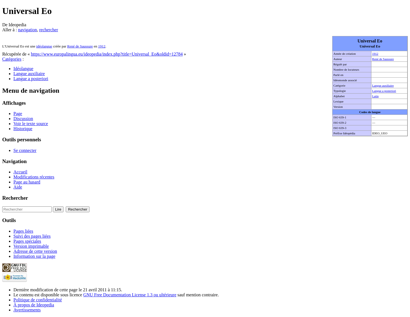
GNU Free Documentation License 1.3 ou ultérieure (129, 294)
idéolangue (44, 46)
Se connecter (24, 150)
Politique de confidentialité (37, 299)
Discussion (23, 118)
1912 (375, 53)
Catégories (11, 59)
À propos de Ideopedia (33, 304)
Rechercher (15, 198)
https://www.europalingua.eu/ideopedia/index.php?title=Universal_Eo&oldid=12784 (107, 54)
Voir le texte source (30, 123)
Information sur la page (34, 256)
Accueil (20, 172)
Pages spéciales (27, 241)
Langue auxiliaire (383, 85)
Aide (17, 187)
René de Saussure (383, 59)
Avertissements (27, 310)
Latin (375, 96)
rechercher (48, 29)
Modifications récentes (33, 177)
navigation (27, 29)
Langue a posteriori (384, 90)
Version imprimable (31, 246)
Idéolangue (23, 68)
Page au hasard (26, 182)
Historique (22, 128)
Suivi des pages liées (32, 236)
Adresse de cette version (35, 251)
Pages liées (23, 231)
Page (17, 113)
